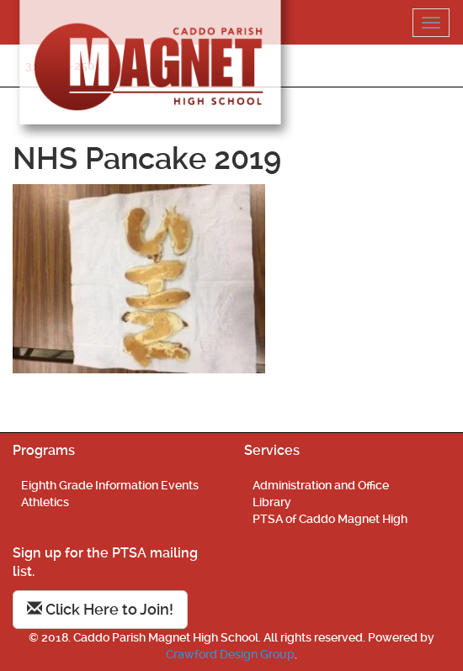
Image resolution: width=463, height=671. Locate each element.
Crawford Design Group (230, 654)
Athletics (45, 502)
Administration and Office (321, 485)
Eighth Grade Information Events (110, 485)
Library (272, 502)
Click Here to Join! (100, 609)
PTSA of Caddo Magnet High (330, 519)
